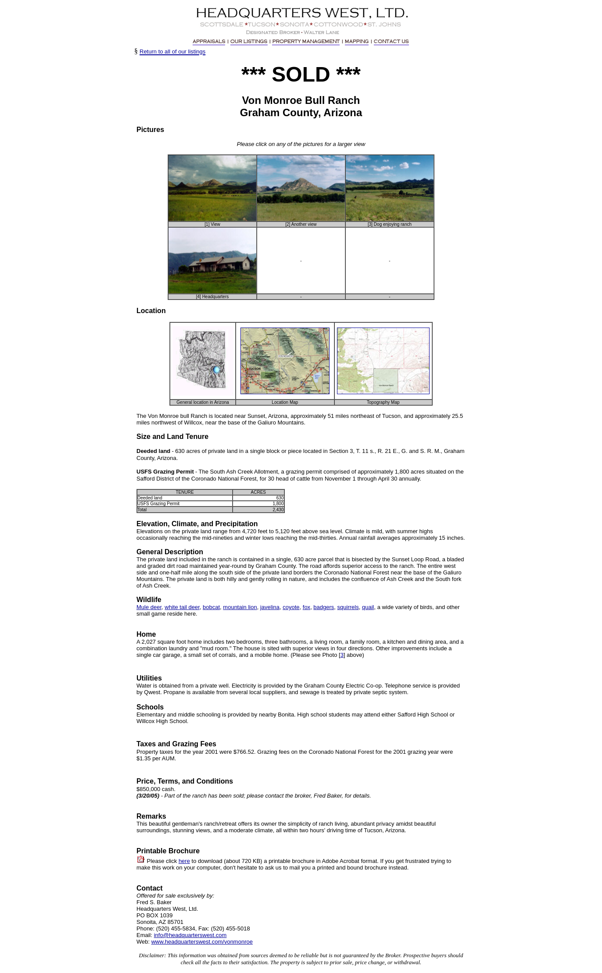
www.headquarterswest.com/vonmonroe (202, 941)
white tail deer (182, 607)
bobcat (211, 607)
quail (368, 607)
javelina (270, 607)
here (184, 861)
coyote (291, 607)
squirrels (348, 607)
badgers (323, 607)
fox (306, 607)
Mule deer (148, 607)
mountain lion (240, 607)
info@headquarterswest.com (190, 935)
